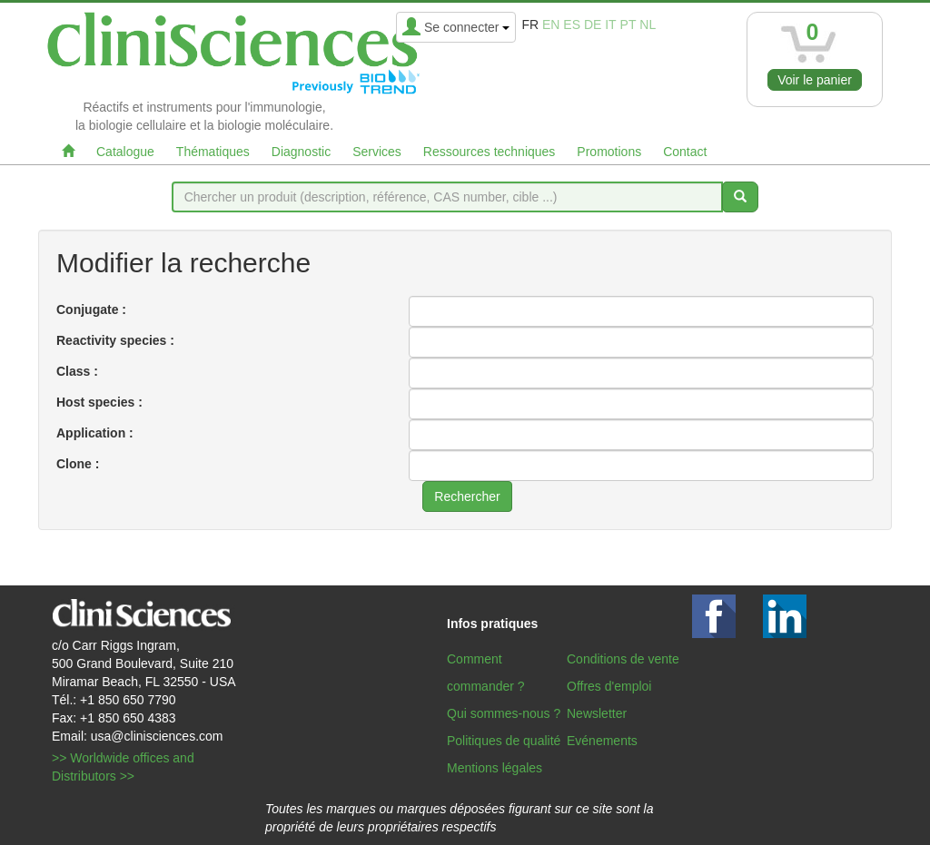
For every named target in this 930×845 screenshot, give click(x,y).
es (571, 24)
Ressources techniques (489, 151)
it (610, 24)
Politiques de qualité (503, 740)
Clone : (77, 464)
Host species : (99, 402)
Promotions (609, 151)
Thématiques (213, 151)
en (550, 24)
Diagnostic (301, 151)
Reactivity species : (115, 340)
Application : (95, 433)
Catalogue (125, 151)
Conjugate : (91, 309)
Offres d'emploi (609, 686)
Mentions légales (494, 768)
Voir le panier (814, 80)
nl (647, 24)
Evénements (602, 740)
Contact (685, 151)
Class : (77, 371)
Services (376, 151)
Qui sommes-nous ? (503, 713)
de (592, 24)
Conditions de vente (623, 659)
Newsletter (597, 713)
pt (628, 24)
